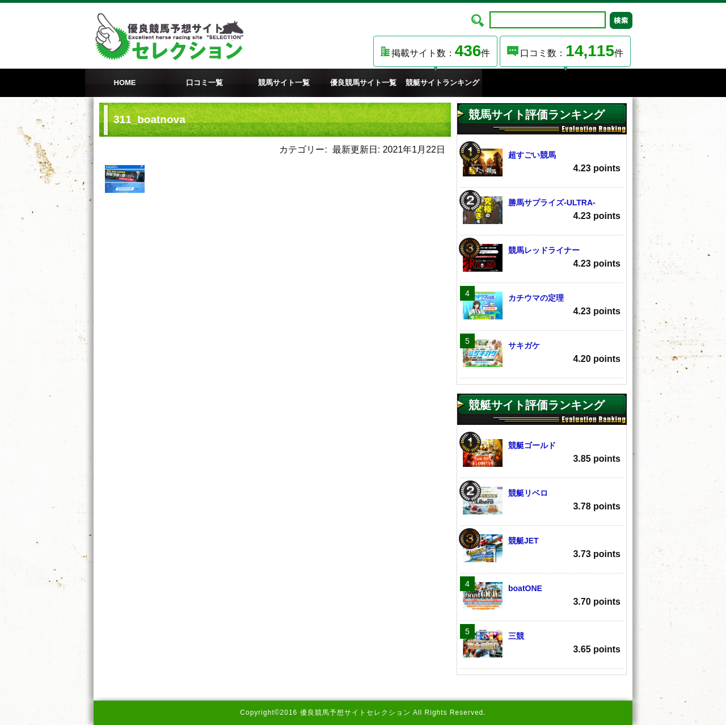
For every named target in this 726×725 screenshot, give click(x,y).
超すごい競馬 (542, 162)
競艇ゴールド (542, 453)
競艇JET (542, 548)
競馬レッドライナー (542, 258)
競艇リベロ (542, 501)
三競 (542, 643)
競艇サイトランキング (442, 82)
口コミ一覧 (204, 82)
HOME (125, 82)
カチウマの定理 (542, 305)
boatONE (542, 596)
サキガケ (542, 353)
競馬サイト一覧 (284, 82)
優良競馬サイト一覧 (363, 82)
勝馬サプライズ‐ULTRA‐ (542, 210)
